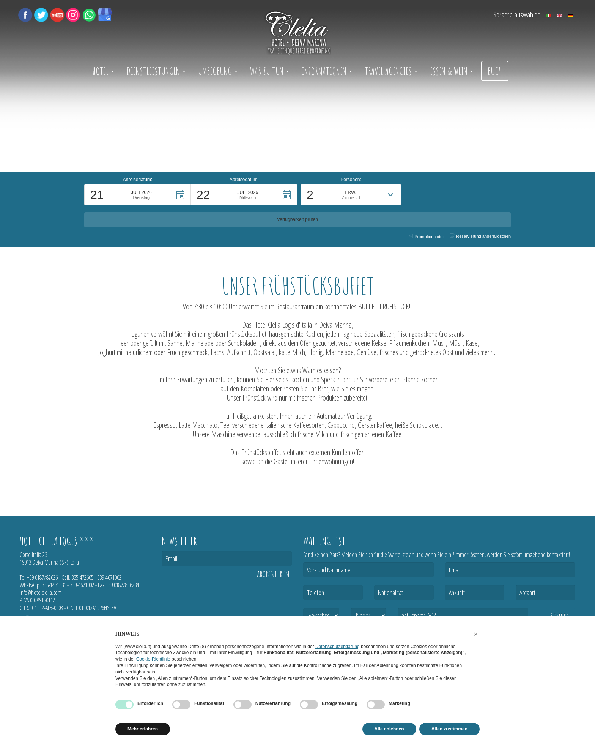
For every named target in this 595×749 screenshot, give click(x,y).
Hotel (103, 71)
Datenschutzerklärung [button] (337, 646)
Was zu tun (269, 71)
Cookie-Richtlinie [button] (153, 659)
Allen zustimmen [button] (449, 729)
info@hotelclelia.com (41, 592)
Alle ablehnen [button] (389, 729)
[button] (137, 216)
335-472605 (82, 577)
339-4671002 (109, 577)
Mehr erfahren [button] (143, 729)
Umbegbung (218, 71)
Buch (495, 71)
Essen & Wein (451, 71)
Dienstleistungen (156, 71)
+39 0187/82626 (42, 577)
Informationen (327, 71)
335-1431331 (54, 585)
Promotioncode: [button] (425, 236)
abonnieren (273, 574)
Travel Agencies (391, 71)
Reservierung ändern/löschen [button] (480, 235)
